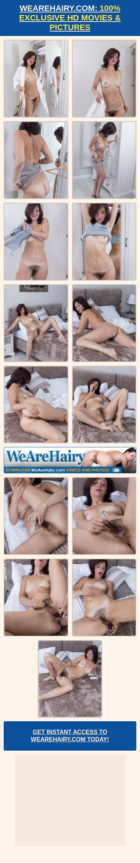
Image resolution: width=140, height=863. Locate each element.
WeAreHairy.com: (70, 18)
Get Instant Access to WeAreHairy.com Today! (70, 736)
